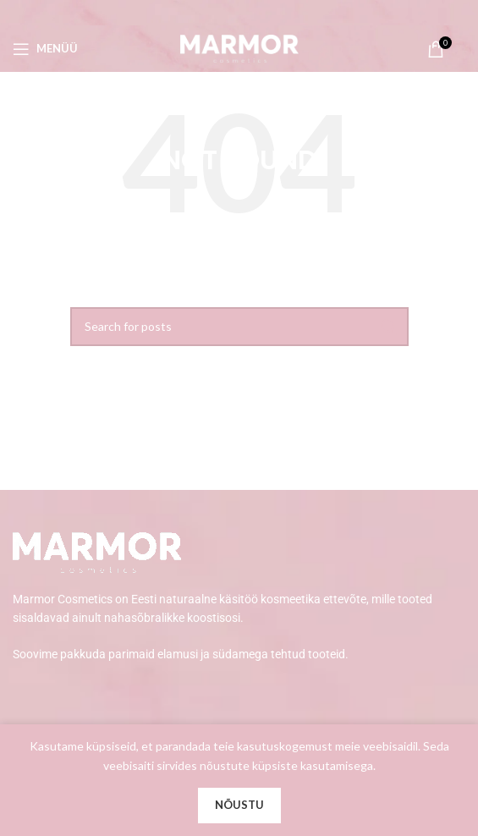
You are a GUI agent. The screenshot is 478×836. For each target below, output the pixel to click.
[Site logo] (239, 47)
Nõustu (239, 804)
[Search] (239, 326)
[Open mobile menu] (45, 49)
